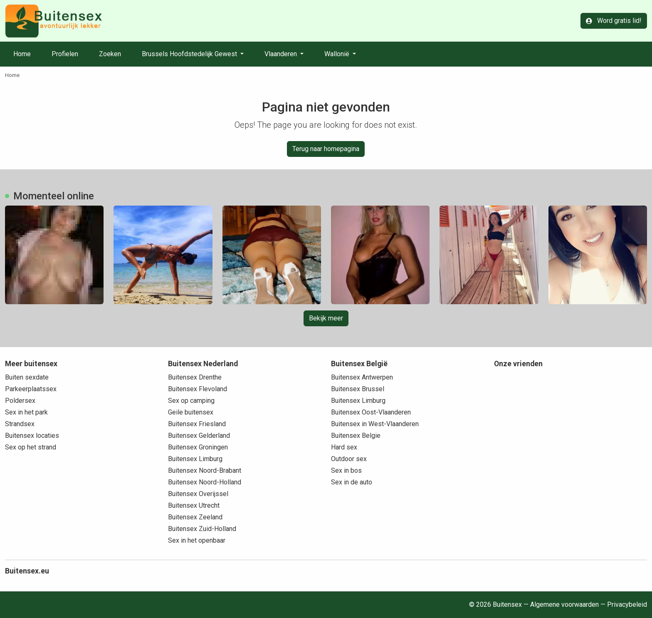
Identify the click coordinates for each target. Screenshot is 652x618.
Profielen (65, 54)
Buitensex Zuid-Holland (202, 529)
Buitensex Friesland (197, 424)
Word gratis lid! (614, 21)
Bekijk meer (326, 318)
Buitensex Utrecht (194, 505)
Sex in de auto (351, 482)
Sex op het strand (30, 447)
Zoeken (110, 54)
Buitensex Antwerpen (362, 377)
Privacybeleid (627, 604)
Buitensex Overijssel (198, 494)
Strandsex (20, 424)
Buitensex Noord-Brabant (204, 470)
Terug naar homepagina (325, 149)
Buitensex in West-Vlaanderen (375, 424)
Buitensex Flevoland (197, 389)
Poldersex (20, 401)
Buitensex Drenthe (195, 377)
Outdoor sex (349, 459)
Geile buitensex (190, 412)
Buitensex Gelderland (199, 435)
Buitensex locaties (32, 435)
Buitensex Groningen (198, 447)
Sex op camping (191, 401)
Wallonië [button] (337, 54)
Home (22, 54)
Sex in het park (26, 412)
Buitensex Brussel (357, 389)
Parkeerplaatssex (31, 389)
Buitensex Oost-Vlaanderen (371, 412)
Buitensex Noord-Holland (204, 482)
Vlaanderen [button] (281, 54)
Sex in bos (346, 470)
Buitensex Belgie (355, 435)
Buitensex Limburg (195, 459)
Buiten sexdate (27, 377)
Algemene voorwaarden (564, 604)
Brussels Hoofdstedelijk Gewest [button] (190, 54)
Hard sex (344, 447)
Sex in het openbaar (196, 540)
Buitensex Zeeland (195, 517)
